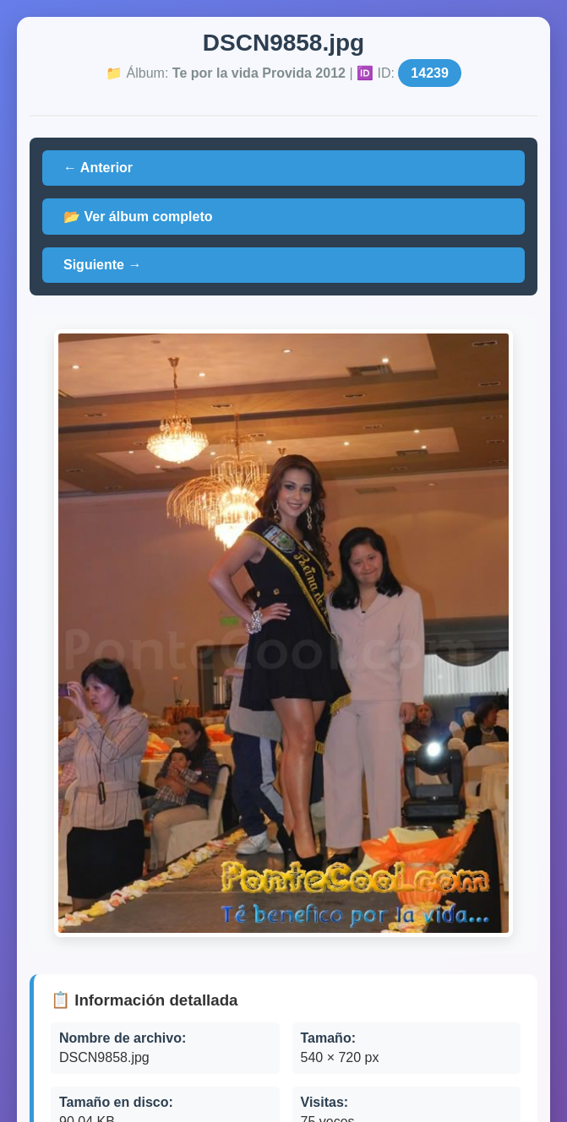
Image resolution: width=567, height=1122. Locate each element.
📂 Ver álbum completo (137, 216)
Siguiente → (102, 264)
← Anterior (98, 167)
